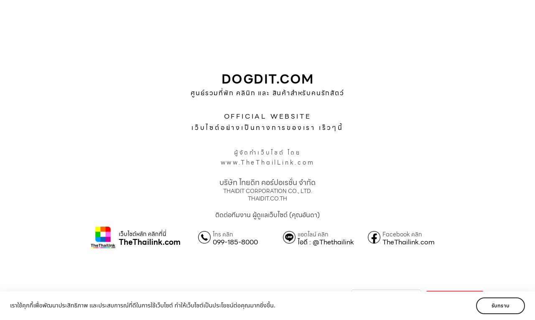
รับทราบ (501, 306)
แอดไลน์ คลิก (313, 234)
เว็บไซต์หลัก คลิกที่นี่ (142, 234)
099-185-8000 (235, 242)
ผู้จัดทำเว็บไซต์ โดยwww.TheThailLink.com (268, 157)
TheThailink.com (150, 242)
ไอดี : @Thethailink (326, 242)
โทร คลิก (223, 234)
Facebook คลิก (402, 234)
